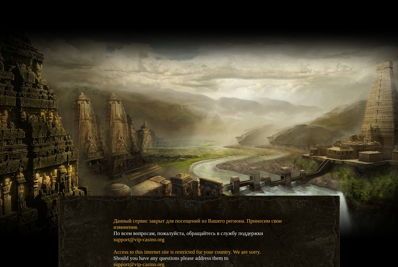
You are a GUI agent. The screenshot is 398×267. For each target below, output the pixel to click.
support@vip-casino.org (138, 239)
